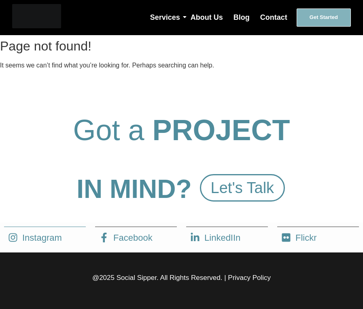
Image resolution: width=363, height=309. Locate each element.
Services (165, 17)
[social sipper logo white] (36, 16)
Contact (273, 17)
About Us (207, 17)
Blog (242, 17)
